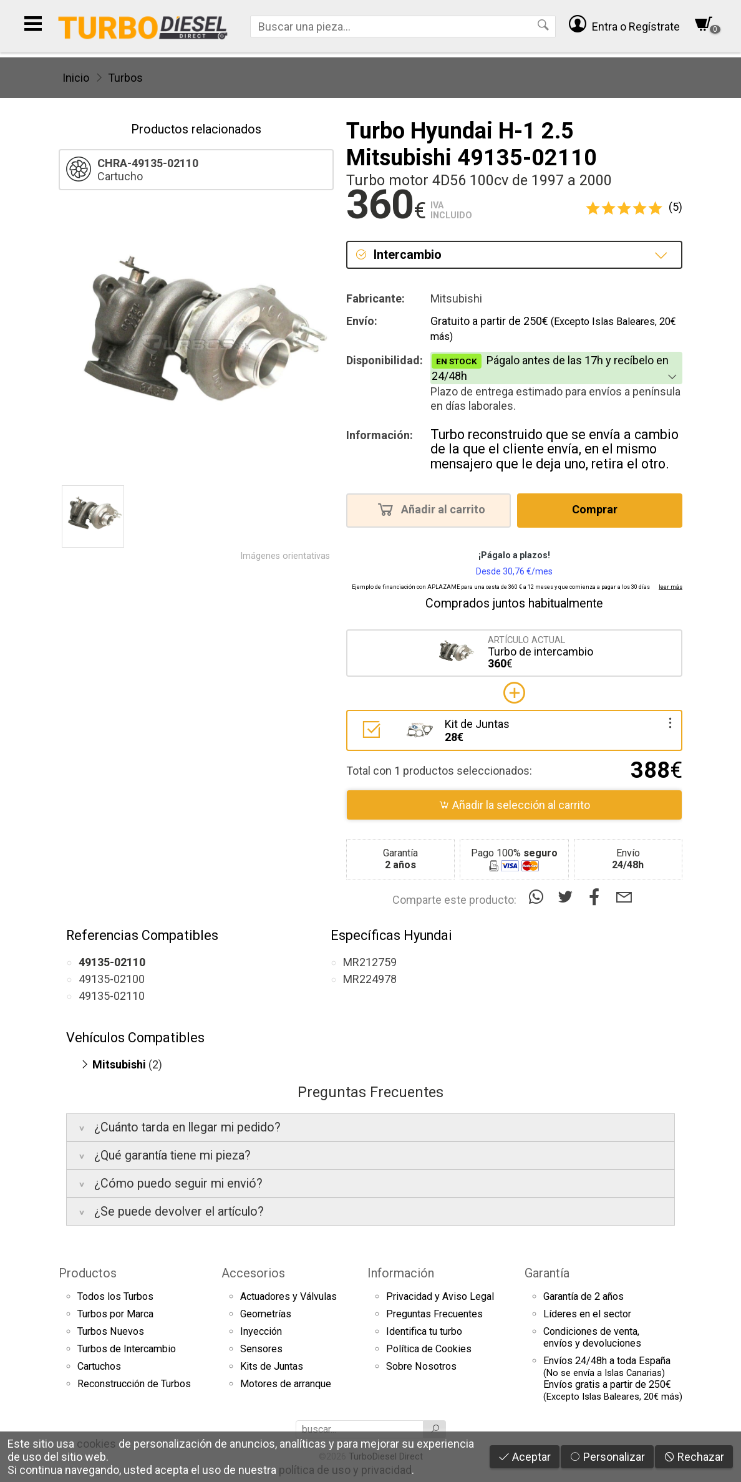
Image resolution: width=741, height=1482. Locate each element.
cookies (96, 1443)
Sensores (261, 1349)
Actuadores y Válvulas (288, 1296)
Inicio (75, 77)
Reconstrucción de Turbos (134, 1384)
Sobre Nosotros (421, 1366)
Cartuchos (99, 1366)
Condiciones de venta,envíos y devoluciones (592, 1337)
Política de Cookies (429, 1349)
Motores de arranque (285, 1384)
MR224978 (370, 979)
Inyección (261, 1331)
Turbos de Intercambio (126, 1349)
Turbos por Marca (115, 1314)
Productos (88, 1273)
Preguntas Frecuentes (434, 1314)
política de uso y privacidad (345, 1469)
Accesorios (253, 1273)
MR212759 (370, 962)
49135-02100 (112, 979)
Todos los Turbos (115, 1296)
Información (400, 1273)
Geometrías (265, 1314)
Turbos (125, 77)
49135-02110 (112, 995)
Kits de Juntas (271, 1366)
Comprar (598, 509)
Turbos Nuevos (110, 1331)
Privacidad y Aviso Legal (440, 1296)
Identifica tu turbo (424, 1331)
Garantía (547, 1273)
